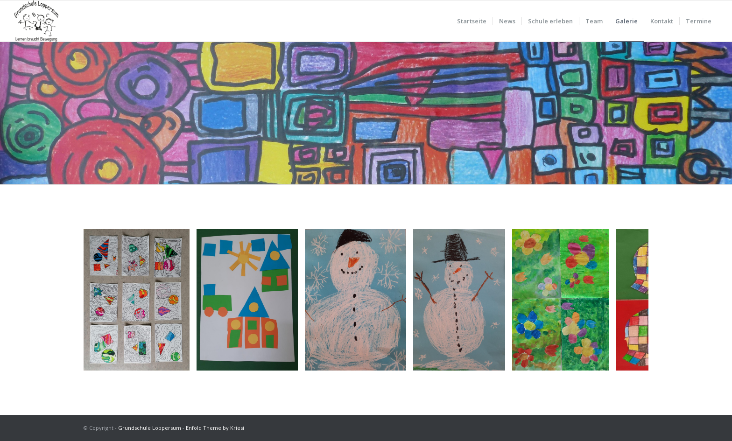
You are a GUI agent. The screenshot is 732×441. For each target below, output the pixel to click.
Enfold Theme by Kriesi (215, 427)
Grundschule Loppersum (149, 427)
